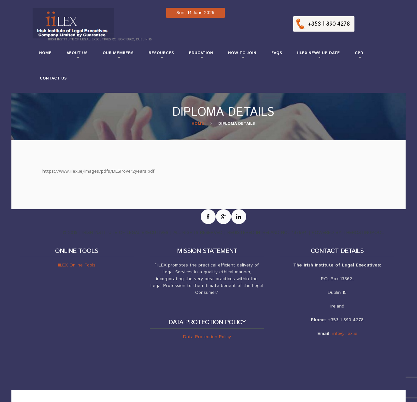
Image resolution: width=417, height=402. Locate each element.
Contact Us (53, 78)
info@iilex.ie (344, 333)
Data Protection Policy (207, 337)
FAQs (276, 53)
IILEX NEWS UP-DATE (315, 55)
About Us (74, 55)
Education (197, 55)
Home (45, 53)
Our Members (115, 55)
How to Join (239, 55)
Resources (158, 55)
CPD (355, 55)
